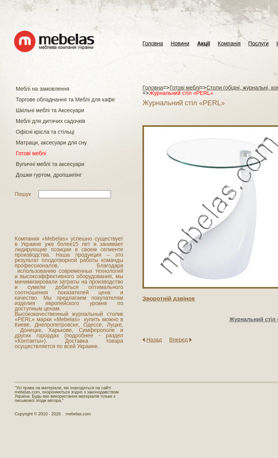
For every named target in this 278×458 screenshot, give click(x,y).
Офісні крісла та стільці (45, 132)
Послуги (258, 43)
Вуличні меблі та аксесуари (50, 164)
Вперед (178, 340)
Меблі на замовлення (42, 89)
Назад (154, 340)
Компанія (229, 43)
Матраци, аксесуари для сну (51, 142)
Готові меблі (31, 153)
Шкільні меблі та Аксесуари (50, 110)
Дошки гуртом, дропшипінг (49, 175)
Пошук (23, 194)
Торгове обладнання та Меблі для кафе (65, 99)
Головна (152, 43)
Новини (180, 43)
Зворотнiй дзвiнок (168, 298)
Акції (203, 43)
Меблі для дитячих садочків (50, 121)
